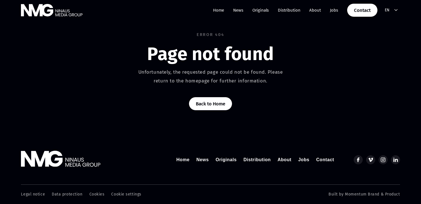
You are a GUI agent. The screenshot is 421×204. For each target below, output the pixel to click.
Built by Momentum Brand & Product (364, 194)
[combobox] (391, 10)
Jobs (334, 10)
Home (218, 10)
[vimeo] (370, 159)
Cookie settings (126, 194)
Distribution (289, 10)
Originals (260, 10)
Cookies (97, 194)
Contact (362, 10)
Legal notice (33, 194)
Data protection (67, 194)
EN (387, 10)
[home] (52, 10)
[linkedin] (395, 159)
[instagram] (383, 159)
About (315, 10)
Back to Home (210, 104)
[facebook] (358, 159)
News (238, 10)
